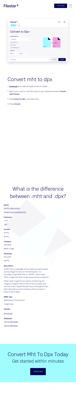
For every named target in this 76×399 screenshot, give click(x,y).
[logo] (11, 5)
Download (13, 87)
